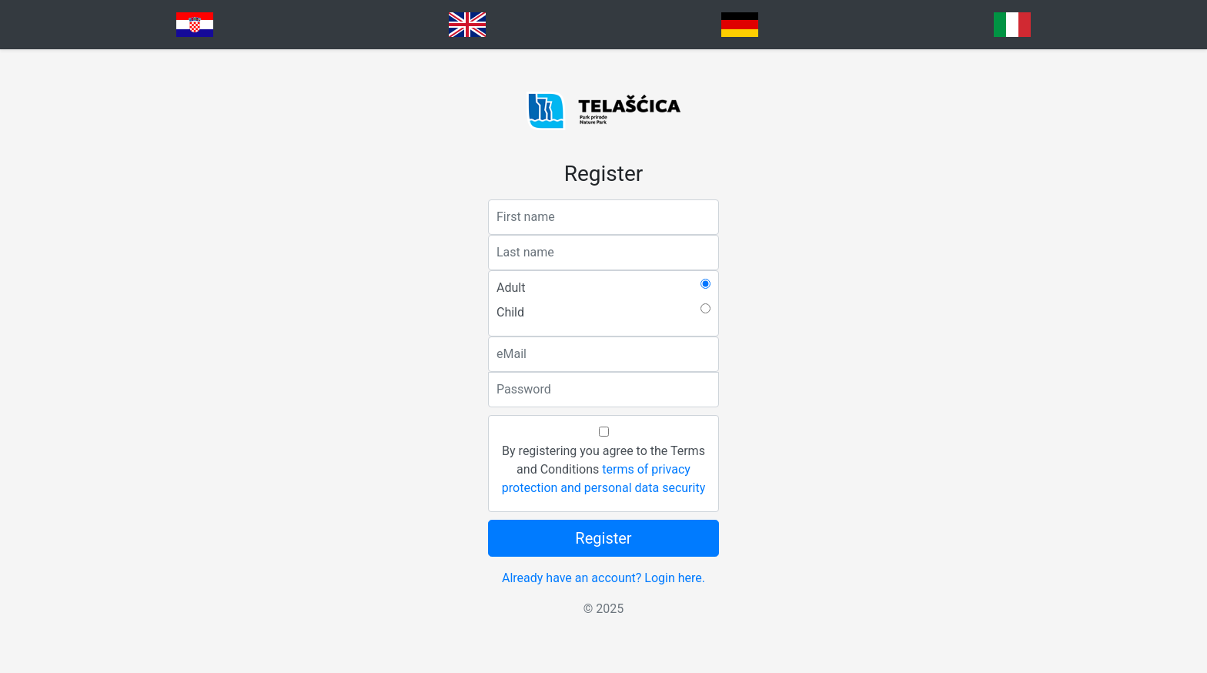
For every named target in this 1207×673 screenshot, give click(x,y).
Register (603, 538)
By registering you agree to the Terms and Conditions (603, 469)
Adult (511, 287)
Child (510, 312)
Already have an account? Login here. (603, 578)
